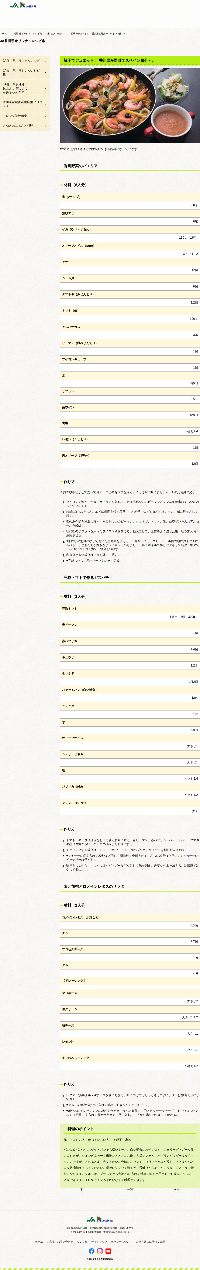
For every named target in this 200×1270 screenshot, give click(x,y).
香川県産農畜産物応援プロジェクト (22, 104)
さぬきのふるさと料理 (18, 125)
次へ (177, 1189)
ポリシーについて (121, 1241)
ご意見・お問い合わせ (60, 1241)
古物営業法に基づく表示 (150, 1241)
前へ (83, 1189)
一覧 (130, 1189)
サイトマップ (99, 1241)
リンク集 (82, 1241)
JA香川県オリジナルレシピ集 (21, 72)
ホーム (39, 1241)
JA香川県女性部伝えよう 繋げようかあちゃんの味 (15, 88)
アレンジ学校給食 (15, 115)
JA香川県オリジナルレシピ (21, 60)
